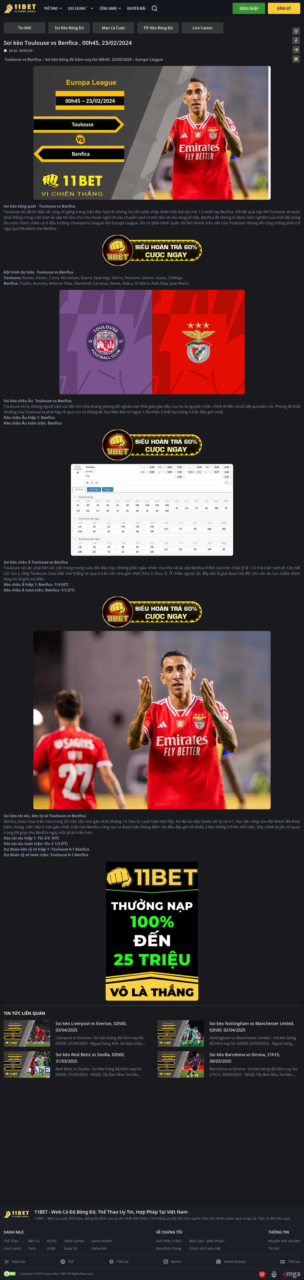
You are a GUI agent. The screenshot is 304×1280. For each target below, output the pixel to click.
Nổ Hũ (52, 1241)
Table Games (74, 1241)
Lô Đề (51, 1248)
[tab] (24, 27)
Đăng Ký (284, 8)
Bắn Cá (33, 1241)
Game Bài (99, 1248)
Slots (32, 1248)
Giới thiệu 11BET (169, 1241)
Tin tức (273, 1248)
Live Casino (12, 1248)
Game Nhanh (102, 1241)
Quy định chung (168, 1248)
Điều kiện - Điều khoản (207, 1241)
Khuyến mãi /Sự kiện (284, 1241)
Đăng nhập (249, 8)
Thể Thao (11, 1241)
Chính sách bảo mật (204, 1248)
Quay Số (70, 1248)
